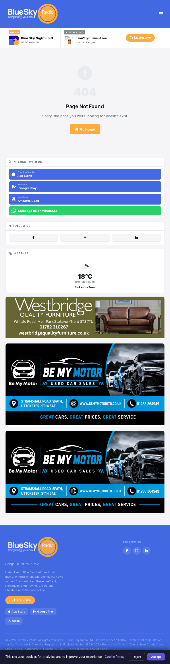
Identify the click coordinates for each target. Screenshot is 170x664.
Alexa (14, 620)
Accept (156, 656)
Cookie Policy (115, 656)
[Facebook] (33, 238)
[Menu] (161, 14)
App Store (16, 611)
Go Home (85, 129)
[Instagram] (85, 238)
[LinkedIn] (136, 238)
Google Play (43, 611)
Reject (137, 656)
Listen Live (140, 37)
